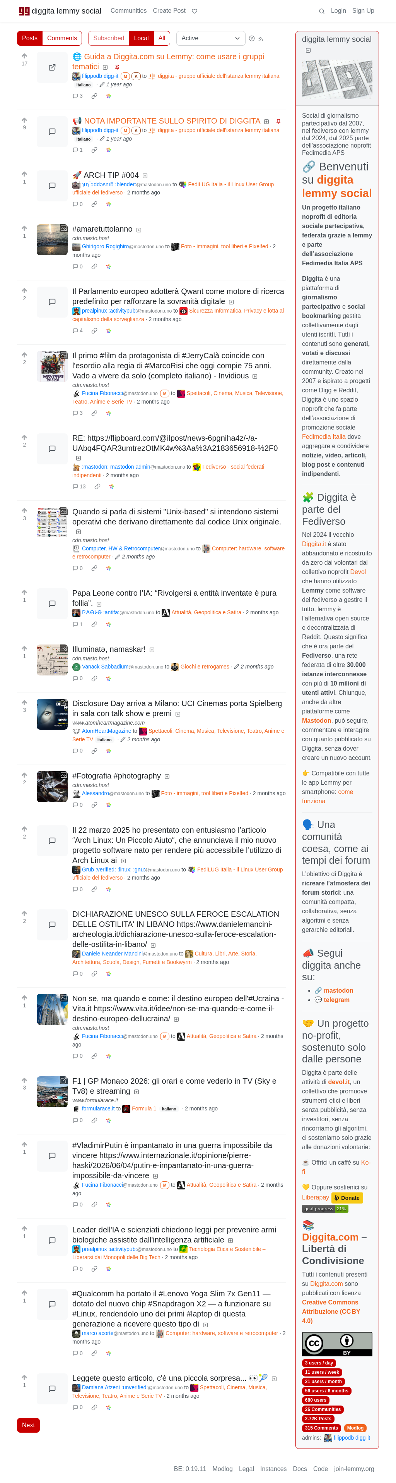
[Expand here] (52, 239)
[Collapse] (308, 51)
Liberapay (315, 1197)
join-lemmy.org (354, 1469)
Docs (300, 1469)
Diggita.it (314, 544)
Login (338, 10)
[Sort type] (211, 38)
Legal (246, 1469)
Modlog (355, 1428)
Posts (30, 38)
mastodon (338, 990)
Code (320, 1469)
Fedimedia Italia (324, 436)
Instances (273, 1469)
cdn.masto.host (90, 238)
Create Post (169, 10)
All (162, 38)
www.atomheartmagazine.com (108, 723)
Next (28, 1425)
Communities (129, 10)
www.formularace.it (95, 1100)
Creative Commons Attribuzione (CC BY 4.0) (331, 1311)
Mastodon (316, 720)
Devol (358, 572)
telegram (337, 1000)
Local (141, 38)
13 (79, 486)
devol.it (339, 1082)
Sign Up (363, 10)
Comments (62, 38)
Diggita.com (330, 1237)
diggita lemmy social (60, 11)
